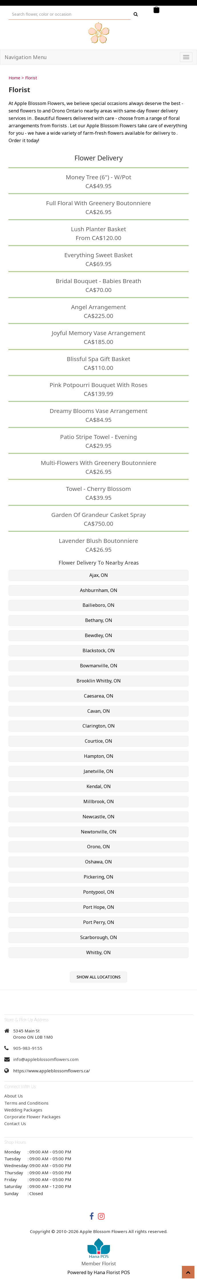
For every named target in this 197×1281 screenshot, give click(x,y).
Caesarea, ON (98, 696)
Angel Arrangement (98, 307)
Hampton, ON (98, 756)
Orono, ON (98, 846)
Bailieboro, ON (98, 605)
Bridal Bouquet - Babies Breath (98, 281)
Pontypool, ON (98, 892)
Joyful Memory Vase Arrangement (98, 333)
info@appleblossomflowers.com (46, 1059)
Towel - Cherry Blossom (98, 489)
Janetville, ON (98, 771)
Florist (31, 77)
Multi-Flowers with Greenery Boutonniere (98, 463)
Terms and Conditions (26, 1103)
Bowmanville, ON (98, 665)
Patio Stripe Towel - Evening (98, 437)
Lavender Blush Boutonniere (98, 541)
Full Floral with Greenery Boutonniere (98, 203)
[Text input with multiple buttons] (69, 14)
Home (14, 77)
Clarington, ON (99, 726)
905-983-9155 (27, 1048)
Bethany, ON (98, 620)
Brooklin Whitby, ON (99, 681)
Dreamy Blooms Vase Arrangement (99, 411)
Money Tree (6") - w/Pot (98, 177)
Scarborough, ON (98, 937)
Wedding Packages (23, 1110)
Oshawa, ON (98, 862)
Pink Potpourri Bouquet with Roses (98, 385)
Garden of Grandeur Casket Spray (98, 515)
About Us (13, 1096)
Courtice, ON (98, 741)
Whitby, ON (98, 952)
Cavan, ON (98, 711)
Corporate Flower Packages (32, 1116)
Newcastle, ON (98, 816)
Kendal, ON (99, 786)
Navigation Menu (26, 57)
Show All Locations (98, 977)
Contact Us (15, 1123)
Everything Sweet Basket (98, 255)
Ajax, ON (98, 575)
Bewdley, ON (98, 635)
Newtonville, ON (98, 832)
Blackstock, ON (99, 650)
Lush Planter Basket (98, 229)
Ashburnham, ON (98, 590)
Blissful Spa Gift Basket (98, 359)
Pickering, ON (98, 877)
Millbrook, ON (98, 801)
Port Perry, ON (98, 922)
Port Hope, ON (98, 907)
